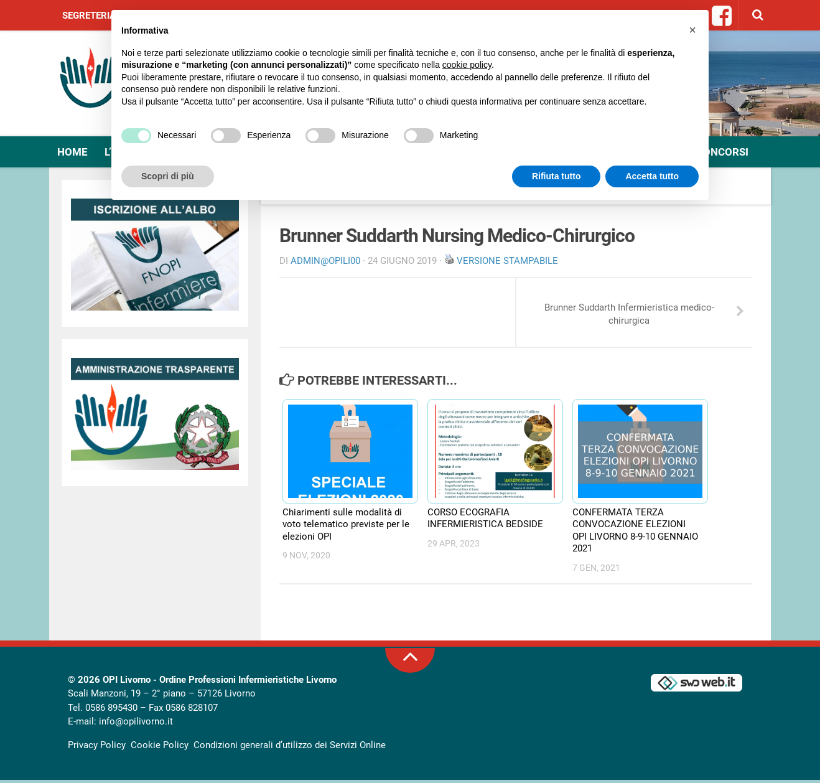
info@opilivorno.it (136, 724)
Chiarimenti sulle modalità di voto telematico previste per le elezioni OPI (345, 527)
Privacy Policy (97, 747)
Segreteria (89, 15)
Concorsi (718, 152)
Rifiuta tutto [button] (556, 176)
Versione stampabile (507, 261)
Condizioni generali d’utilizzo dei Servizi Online (289, 747)
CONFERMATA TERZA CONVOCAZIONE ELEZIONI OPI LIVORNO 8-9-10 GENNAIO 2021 (635, 533)
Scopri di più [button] (167, 176)
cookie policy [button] (467, 65)
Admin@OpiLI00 (325, 261)
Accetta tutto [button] (652, 176)
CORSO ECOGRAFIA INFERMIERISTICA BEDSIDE (485, 521)
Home (72, 152)
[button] (692, 30)
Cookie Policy (160, 747)
